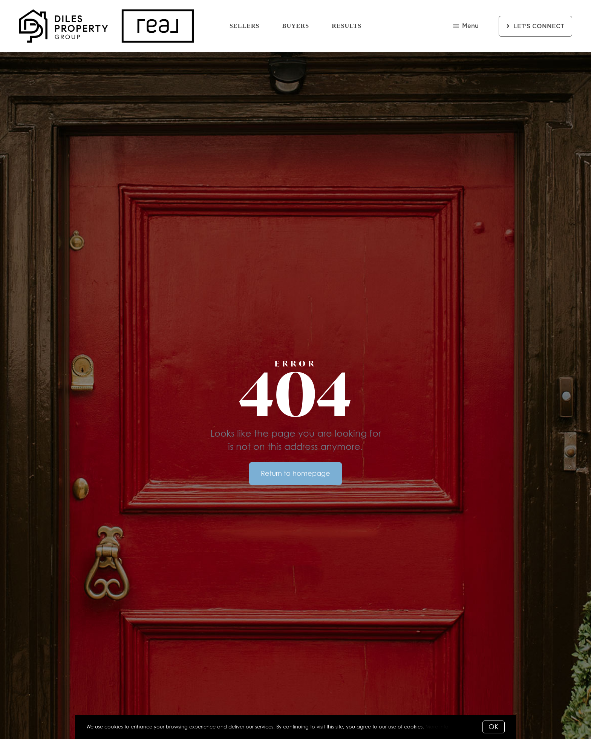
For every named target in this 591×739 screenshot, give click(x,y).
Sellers (245, 26)
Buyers (295, 26)
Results (346, 26)
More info (437, 727)
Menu (465, 27)
